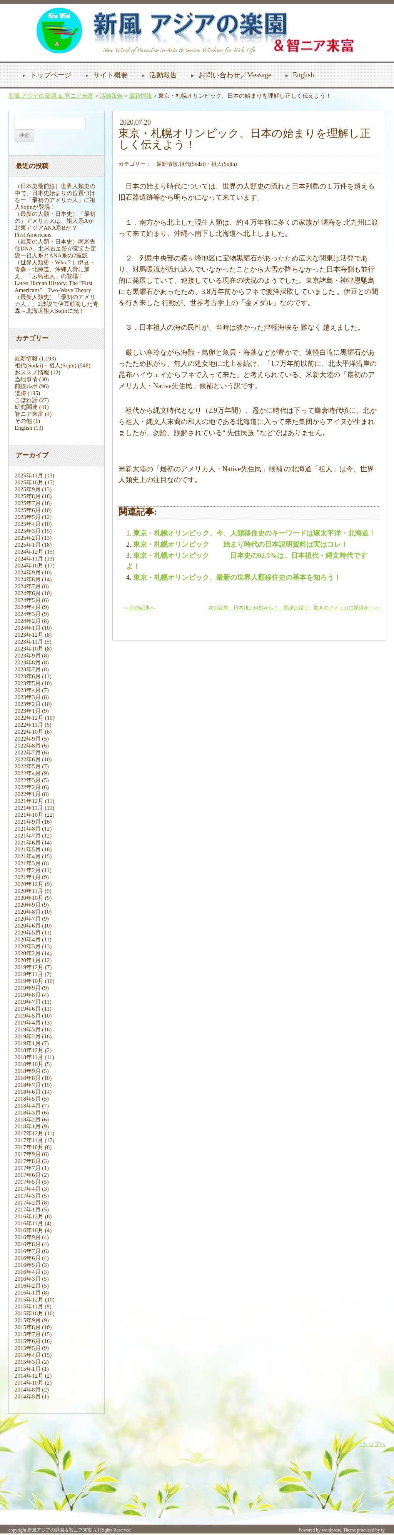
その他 (23, 421)
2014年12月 (29, 1376)
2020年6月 (28, 926)
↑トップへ (373, 1444)
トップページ (51, 75)
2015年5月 (28, 1348)
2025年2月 (28, 538)
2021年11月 (29, 808)
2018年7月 (28, 1085)
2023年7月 (28, 669)
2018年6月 (28, 1092)
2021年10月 (29, 815)
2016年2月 (28, 1286)
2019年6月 (28, 1009)
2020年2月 (28, 953)
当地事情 (26, 379)
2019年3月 (28, 1029)
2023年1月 (28, 711)
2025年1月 (28, 545)
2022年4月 (28, 773)
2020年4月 (28, 939)
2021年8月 (28, 829)
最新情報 (140, 96)
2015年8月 (28, 1327)
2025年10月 (29, 482)
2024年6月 (28, 593)
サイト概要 (110, 75)
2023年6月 (28, 676)
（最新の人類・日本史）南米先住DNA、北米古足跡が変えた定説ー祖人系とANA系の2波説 (56, 249)
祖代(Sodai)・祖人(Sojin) (46, 365)
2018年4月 (28, 1106)
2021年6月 (28, 842)
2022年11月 (29, 725)
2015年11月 (29, 1306)
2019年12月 (29, 967)
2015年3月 (28, 1362)
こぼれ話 (26, 400)
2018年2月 (28, 1119)
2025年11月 (29, 475)
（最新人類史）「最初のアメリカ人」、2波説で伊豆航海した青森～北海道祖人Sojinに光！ (56, 304)
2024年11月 (29, 559)
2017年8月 (28, 1161)
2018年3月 (28, 1113)
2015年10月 (29, 1313)
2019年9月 (28, 988)
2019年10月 (29, 981)
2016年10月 (29, 1230)
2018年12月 (29, 1050)
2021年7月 (28, 836)
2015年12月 (29, 1299)
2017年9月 (28, 1154)
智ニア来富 (29, 414)
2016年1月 (28, 1293)
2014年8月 (28, 1390)
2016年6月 (28, 1258)
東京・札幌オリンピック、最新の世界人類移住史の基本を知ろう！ (237, 577)
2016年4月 (28, 1272)
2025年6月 (28, 510)
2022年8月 (28, 745)
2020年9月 (28, 905)
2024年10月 (29, 565)
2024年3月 (28, 614)
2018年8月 (28, 1078)
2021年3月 (28, 863)
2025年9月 (28, 489)
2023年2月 (28, 704)
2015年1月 (28, 1369)
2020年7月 (28, 919)
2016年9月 (28, 1237)
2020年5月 (28, 932)
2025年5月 (28, 517)
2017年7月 (28, 1168)
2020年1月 (28, 960)
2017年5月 (28, 1182)
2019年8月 (28, 995)
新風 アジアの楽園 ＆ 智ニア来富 (50, 96)
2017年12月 (29, 1133)
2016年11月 (29, 1223)
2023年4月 (28, 690)
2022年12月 (29, 718)
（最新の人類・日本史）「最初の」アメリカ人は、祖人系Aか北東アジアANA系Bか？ (55, 221)
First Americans (33, 235)
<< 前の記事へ (139, 608)
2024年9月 (28, 572)
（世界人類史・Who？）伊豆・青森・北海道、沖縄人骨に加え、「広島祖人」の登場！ (55, 269)
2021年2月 (28, 870)
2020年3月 (28, 946)
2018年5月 (28, 1099)
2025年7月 (28, 503)
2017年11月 (29, 1140)
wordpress (331, 1530)
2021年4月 (28, 856)
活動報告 (163, 75)
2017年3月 (28, 1196)
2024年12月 (29, 552)
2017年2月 (28, 1203)
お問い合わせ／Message (235, 75)
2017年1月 (28, 1209)
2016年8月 (28, 1244)
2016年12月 (29, 1216)
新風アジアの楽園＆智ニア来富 (59, 1530)
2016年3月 (28, 1279)
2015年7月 (28, 1334)
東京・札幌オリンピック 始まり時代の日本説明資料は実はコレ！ (240, 544)
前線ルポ (26, 386)
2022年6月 (28, 759)
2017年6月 (28, 1175)
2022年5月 (28, 766)
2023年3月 (28, 697)
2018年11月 (29, 1057)
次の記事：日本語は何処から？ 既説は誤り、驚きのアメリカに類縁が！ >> (294, 608)
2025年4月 (28, 524)
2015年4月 (28, 1355)
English (303, 75)
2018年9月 (28, 1071)
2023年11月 (29, 642)
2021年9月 (28, 822)
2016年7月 (28, 1251)
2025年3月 (28, 531)
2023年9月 (28, 655)
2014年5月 (28, 1396)
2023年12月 (29, 635)
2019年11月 (29, 974)
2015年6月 (28, 1341)
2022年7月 (28, 752)
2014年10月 (29, 1383)
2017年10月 (29, 1147)
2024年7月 (28, 586)
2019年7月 (28, 1002)
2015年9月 (28, 1320)
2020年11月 (29, 891)
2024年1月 (28, 628)
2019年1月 (28, 1043)
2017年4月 (28, 1189)
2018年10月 (29, 1064)
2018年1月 (28, 1126)
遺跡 (20, 393)
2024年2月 (28, 621)
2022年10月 (29, 732)
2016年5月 (28, 1265)
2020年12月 (29, 884)
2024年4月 (28, 607)
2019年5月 (28, 1016)
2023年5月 (28, 683)
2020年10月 (29, 898)
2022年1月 (28, 794)
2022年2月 (28, 787)
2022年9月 (28, 739)
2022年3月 (28, 780)
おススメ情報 (32, 372)
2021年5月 (28, 849)
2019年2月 (28, 1036)
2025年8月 (28, 496)
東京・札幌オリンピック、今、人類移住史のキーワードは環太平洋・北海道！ (254, 533)
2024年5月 (28, 600)
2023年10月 (29, 649)
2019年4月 (28, 1022)
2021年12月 (29, 801)
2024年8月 (28, 579)
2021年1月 (28, 877)
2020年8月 (28, 912)
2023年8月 (28, 662)
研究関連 (26, 407)
